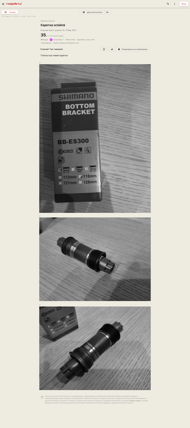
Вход (184, 4)
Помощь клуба (134, 401)
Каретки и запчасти (48, 21)
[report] (133, 49)
